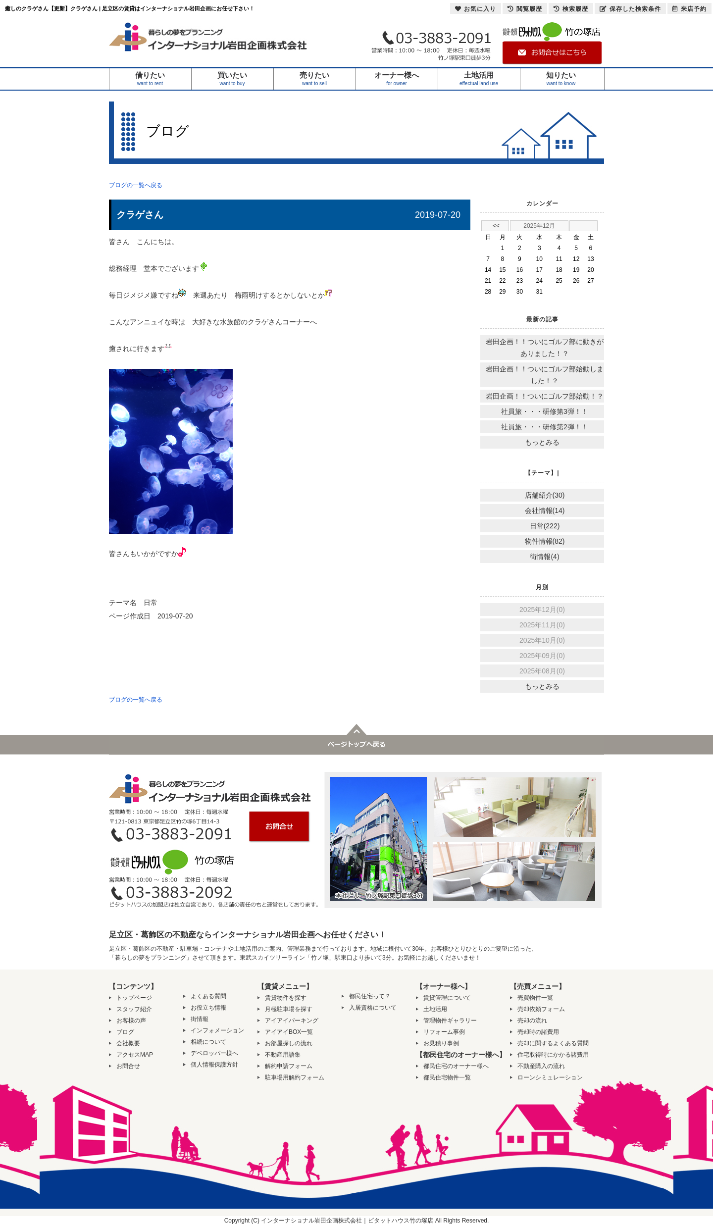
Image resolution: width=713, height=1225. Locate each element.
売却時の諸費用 (538, 1031)
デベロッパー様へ (214, 1053)
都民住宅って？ (370, 996)
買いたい (232, 79)
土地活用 (479, 79)
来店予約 (689, 8)
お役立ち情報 (208, 1007)
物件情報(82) (545, 541)
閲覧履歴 (525, 8)
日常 (150, 603)
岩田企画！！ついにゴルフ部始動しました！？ (545, 375)
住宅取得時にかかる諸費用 (553, 1054)
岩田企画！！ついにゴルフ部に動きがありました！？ (545, 347)
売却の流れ (532, 1020)
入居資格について (373, 1007)
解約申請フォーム (288, 1066)
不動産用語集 (283, 1054)
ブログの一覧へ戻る (135, 185)
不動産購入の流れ (541, 1066)
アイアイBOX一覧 (289, 1031)
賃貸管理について (447, 997)
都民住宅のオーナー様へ (456, 1066)
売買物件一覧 (535, 997)
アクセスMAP (134, 1054)
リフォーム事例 (444, 1031)
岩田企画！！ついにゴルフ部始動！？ (545, 396)
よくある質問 (208, 996)
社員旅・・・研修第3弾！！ (544, 411)
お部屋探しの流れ (288, 1043)
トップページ (134, 997)
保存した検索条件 (630, 8)
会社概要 (128, 1043)
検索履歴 (571, 8)
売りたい (315, 79)
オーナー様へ (397, 79)
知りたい (561, 79)
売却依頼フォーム (541, 1009)
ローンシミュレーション (550, 1077)
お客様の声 (131, 1020)
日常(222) (545, 526)
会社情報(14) (545, 510)
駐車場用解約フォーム (294, 1077)
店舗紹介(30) (545, 495)
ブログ (125, 1031)
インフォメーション (217, 1030)
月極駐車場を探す (288, 1009)
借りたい (150, 79)
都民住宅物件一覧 (447, 1077)
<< (496, 225)
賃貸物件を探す (285, 997)
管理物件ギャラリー (450, 1020)
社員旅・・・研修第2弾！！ (544, 427)
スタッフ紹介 (134, 1009)
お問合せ (128, 1066)
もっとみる (542, 442)
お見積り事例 (441, 1043)
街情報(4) (544, 557)
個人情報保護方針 (214, 1064)
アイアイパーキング (291, 1020)
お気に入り (475, 8)
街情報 (199, 1019)
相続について (208, 1041)
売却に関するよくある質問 (553, 1043)
